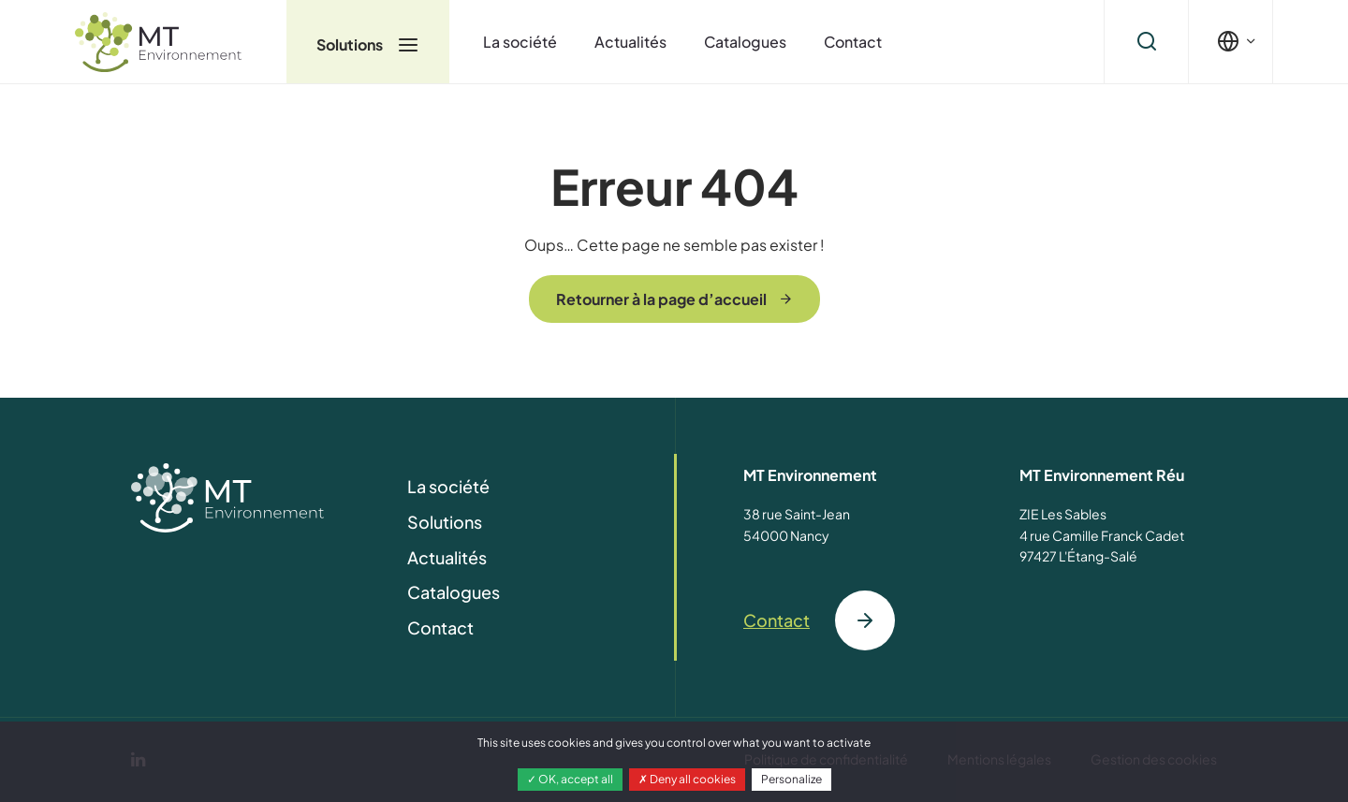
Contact (853, 41)
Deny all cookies (687, 779)
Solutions (367, 44)
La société (520, 41)
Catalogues (745, 41)
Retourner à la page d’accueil (661, 299)
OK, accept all (570, 779)
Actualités (630, 41)
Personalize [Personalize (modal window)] (791, 779)
